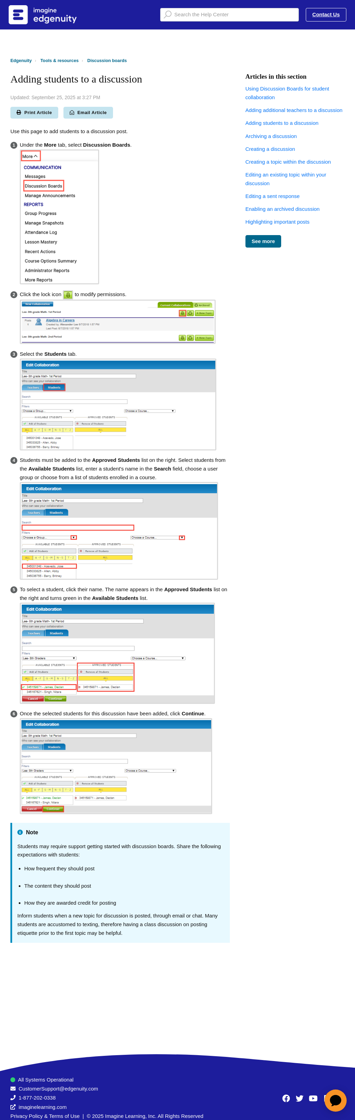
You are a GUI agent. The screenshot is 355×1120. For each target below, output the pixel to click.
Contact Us (326, 14)
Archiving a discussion (271, 136)
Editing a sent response (272, 196)
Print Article (34, 112)
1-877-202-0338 (37, 1098)
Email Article (88, 112)
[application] (335, 1100)
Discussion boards (107, 60)
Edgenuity (21, 60)
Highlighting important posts (277, 222)
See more (263, 241)
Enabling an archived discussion (282, 209)
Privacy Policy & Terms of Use (45, 1116)
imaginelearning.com (43, 1107)
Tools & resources (60, 60)
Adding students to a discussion (282, 123)
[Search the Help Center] (229, 14)
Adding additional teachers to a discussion (294, 110)
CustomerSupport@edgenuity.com (58, 1089)
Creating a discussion (270, 149)
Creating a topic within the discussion (288, 162)
